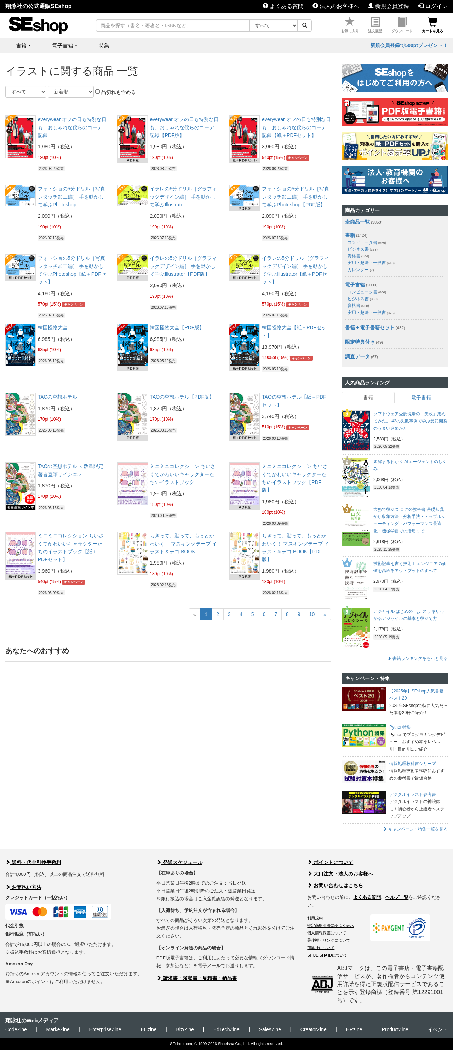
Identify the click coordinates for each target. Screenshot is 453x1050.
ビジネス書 (363, 249)
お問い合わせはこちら (335, 885)
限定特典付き (360, 342)
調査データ (357, 356)
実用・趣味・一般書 (371, 262)
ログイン (433, 6)
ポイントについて (330, 862)
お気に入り (350, 25)
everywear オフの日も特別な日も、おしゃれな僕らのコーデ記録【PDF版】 (184, 127)
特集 (104, 45)
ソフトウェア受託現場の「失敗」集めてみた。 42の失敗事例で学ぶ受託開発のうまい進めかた (410, 421)
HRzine (354, 1029)
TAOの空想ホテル (58, 397)
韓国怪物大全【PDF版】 (177, 327)
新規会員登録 (388, 6)
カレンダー (361, 269)
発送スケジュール (179, 862)
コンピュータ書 (367, 242)
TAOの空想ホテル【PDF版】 (182, 397)
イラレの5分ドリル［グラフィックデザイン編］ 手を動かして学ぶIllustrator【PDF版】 (183, 266)
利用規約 (315, 918)
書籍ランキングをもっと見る (417, 658)
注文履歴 (375, 25)
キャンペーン (297, 158)
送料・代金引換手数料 (33, 862)
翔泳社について (320, 948)
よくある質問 (283, 6)
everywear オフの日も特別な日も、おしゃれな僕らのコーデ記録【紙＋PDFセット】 (296, 127)
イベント (438, 1029)
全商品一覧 (357, 222)
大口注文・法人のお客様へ (340, 874)
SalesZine (270, 1029)
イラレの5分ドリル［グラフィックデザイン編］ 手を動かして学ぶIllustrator (183, 196)
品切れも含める (115, 92)
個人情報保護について (326, 933)
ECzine (148, 1029)
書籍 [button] (21, 45)
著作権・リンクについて (328, 940)
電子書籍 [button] (62, 45)
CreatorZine (313, 1029)
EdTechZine (226, 1029)
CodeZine (16, 1029)
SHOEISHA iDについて (327, 955)
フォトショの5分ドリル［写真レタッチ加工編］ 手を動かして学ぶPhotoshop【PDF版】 (295, 196)
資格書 (358, 255)
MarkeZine (58, 1029)
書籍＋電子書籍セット (370, 327)
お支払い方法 (23, 887)
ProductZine (395, 1029)
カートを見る (432, 25)
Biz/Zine (185, 1029)
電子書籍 (355, 284)
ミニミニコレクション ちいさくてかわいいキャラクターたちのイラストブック (183, 474)
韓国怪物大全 (53, 327)
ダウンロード (402, 25)
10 (312, 614)
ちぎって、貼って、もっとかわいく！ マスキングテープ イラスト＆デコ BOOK (183, 543)
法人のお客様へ (335, 6)
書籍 (350, 235)
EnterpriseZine (105, 1029)
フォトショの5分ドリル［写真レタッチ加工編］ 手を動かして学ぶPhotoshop (71, 196)
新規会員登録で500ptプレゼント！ (409, 45)
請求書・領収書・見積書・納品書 (196, 978)
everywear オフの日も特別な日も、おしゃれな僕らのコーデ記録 (72, 127)
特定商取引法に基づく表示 (330, 925)
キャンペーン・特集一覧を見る (415, 829)
